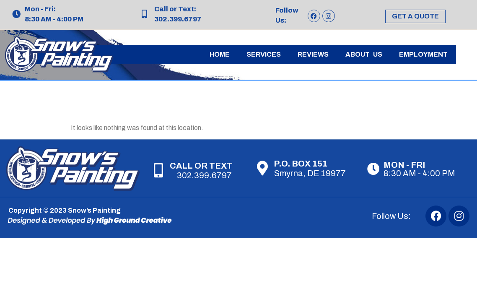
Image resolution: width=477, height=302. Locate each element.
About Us (363, 54)
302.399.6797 (204, 175)
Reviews (313, 54)
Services (263, 54)
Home (220, 54)
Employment (423, 54)
